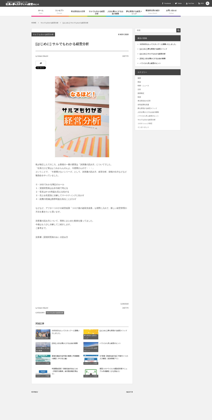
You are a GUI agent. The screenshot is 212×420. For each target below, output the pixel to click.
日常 (139, 89)
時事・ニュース (143, 86)
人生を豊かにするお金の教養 (115, 12)
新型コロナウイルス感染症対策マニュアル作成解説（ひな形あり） (113, 371)
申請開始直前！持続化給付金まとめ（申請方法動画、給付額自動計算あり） (65, 372)
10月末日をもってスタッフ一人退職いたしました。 (66, 333)
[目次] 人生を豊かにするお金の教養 (65, 344)
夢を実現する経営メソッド (134, 12)
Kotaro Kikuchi (43, 56)
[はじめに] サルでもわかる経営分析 (152, 54)
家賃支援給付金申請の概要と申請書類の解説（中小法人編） (65, 358)
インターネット (143, 127)
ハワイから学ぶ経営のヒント (90, 350)
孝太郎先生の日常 (78, 11)
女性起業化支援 (143, 105)
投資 (139, 97)
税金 (139, 82)
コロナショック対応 (42, 364)
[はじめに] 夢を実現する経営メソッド (113, 331)
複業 (139, 78)
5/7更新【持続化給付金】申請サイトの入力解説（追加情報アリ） (114, 358)
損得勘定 (141, 93)
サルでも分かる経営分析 (97, 12)
